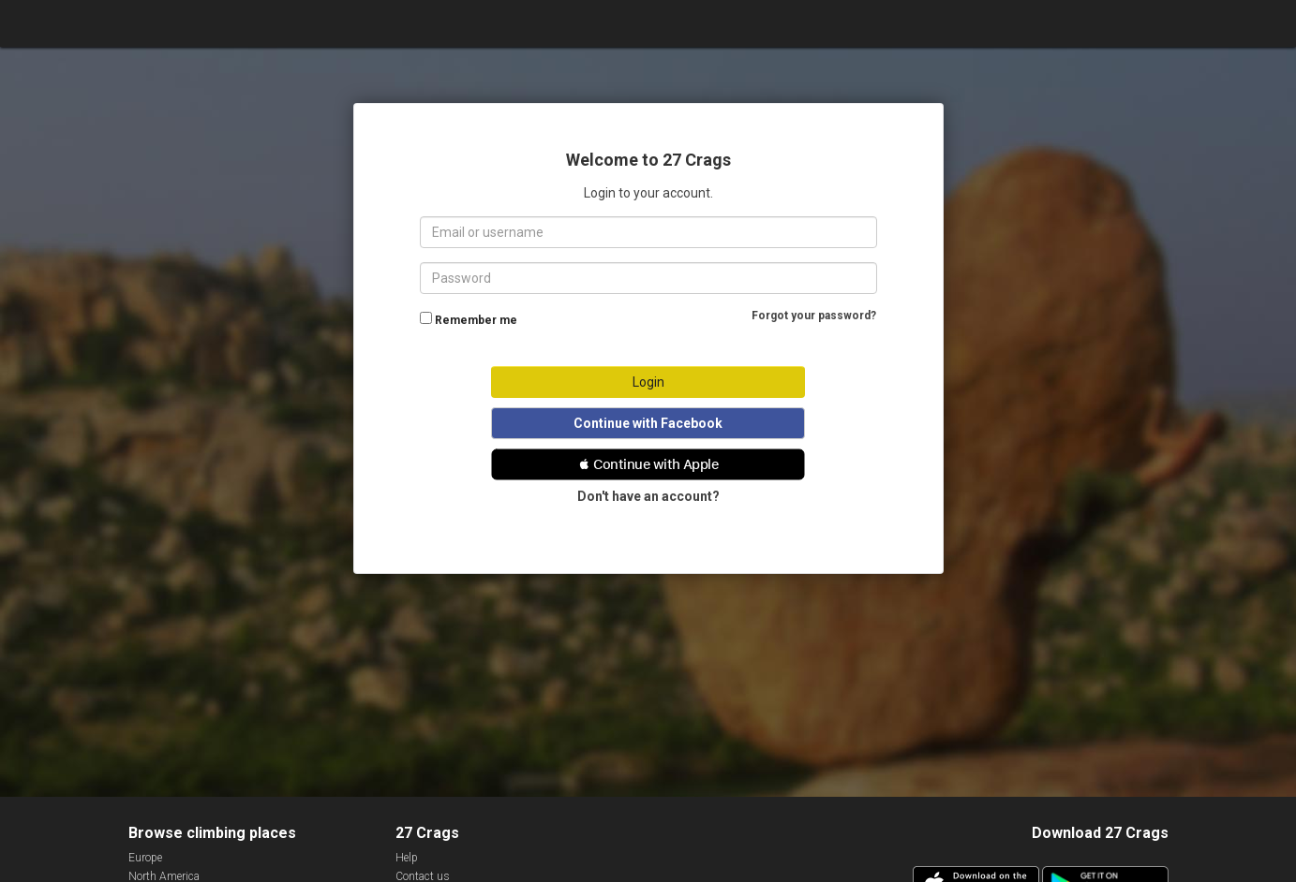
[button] (648, 464)
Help (406, 857)
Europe (145, 857)
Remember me (476, 320)
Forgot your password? (814, 315)
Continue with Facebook (648, 423)
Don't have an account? (648, 496)
